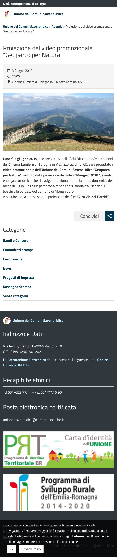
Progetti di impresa (18, 277)
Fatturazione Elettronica (26, 359)
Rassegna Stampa (17, 286)
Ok (11, 549)
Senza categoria (15, 296)
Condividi (89, 216)
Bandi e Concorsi (16, 240)
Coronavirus (12, 259)
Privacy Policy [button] (31, 549)
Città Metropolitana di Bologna (24, 3)
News (7, 268)
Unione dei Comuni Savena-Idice (38, 14)
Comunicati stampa (18, 249)
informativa (81, 536)
